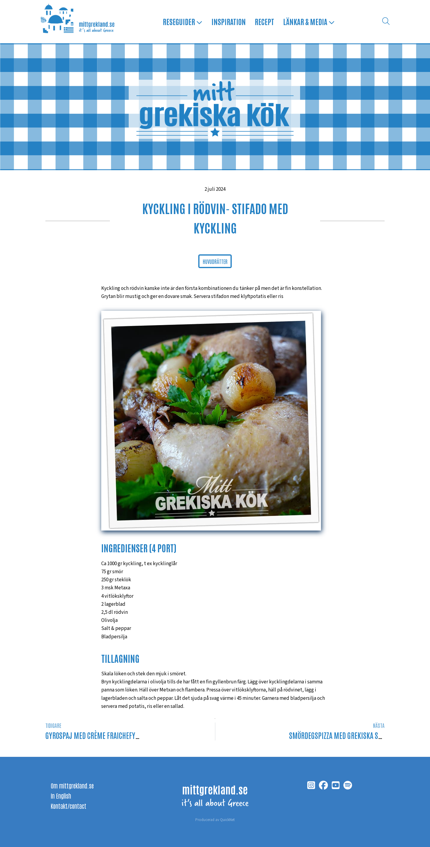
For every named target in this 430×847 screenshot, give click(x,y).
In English (61, 796)
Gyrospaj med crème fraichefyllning (100, 735)
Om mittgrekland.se (72, 785)
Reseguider (182, 21)
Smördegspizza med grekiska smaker (343, 735)
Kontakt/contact (68, 806)
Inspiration (228, 21)
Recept (264, 21)
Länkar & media (309, 21)
